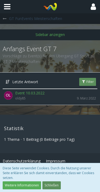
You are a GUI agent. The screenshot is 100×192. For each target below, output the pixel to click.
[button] (7, 6)
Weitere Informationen (22, 185)
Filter (87, 81)
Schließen (52, 185)
